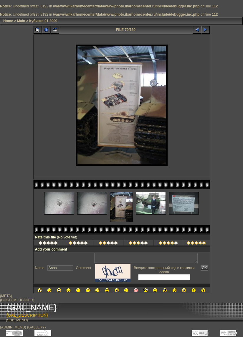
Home (8, 21)
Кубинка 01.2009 (43, 21)
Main (21, 21)
